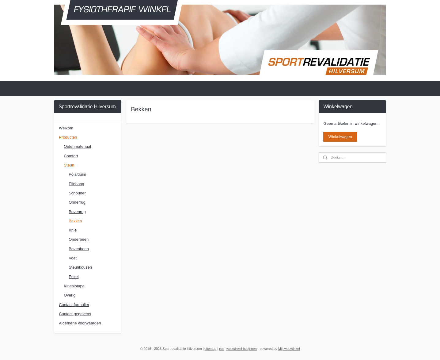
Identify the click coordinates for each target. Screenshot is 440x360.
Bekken (75, 221)
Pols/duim (77, 174)
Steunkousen (80, 267)
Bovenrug (77, 211)
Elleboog (76, 184)
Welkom (66, 128)
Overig (69, 295)
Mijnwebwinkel (289, 348)
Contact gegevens (75, 314)
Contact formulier (74, 304)
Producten (68, 137)
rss (221, 348)
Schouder (77, 193)
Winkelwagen (340, 136)
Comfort (71, 156)
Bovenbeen (79, 249)
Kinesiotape (74, 286)
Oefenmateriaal (77, 146)
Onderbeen (79, 239)
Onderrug (77, 202)
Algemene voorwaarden (80, 323)
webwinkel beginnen (241, 348)
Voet (73, 258)
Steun (69, 165)
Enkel (74, 276)
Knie (73, 230)
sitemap (211, 348)
